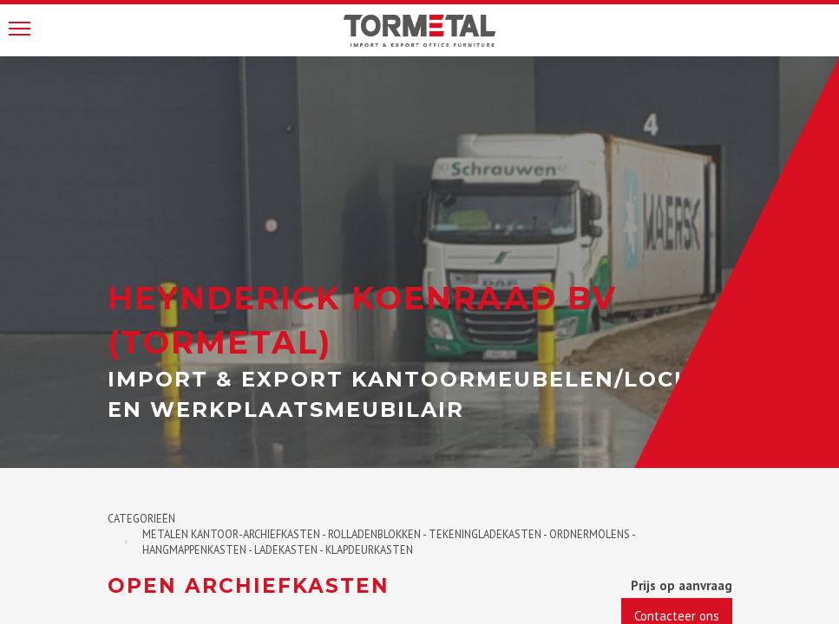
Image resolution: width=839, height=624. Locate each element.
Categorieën (141, 518)
